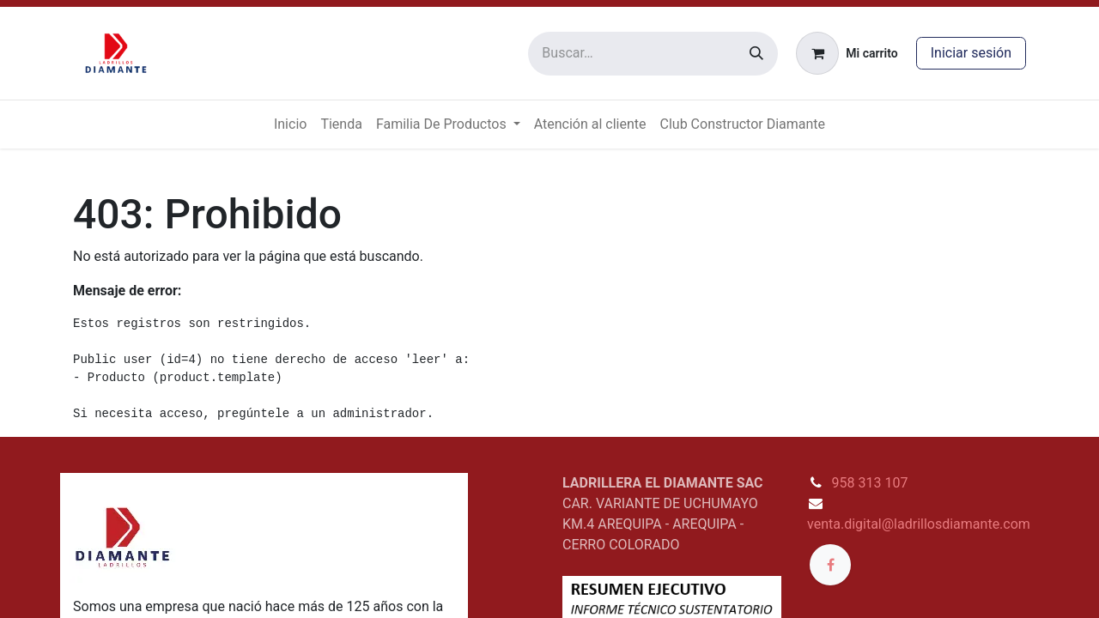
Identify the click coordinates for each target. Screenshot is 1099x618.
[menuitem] (290, 124)
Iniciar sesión (971, 53)
